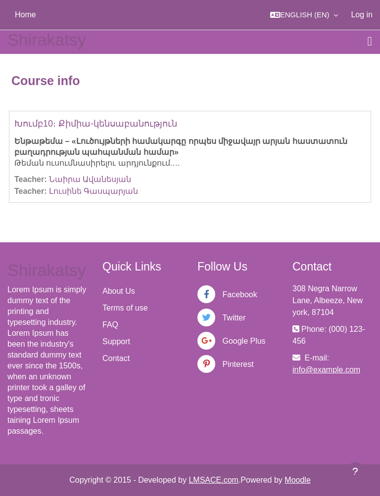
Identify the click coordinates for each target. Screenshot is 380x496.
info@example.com (326, 369)
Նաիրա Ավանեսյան (90, 179)
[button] (304, 15)
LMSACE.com (213, 480)
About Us (118, 291)
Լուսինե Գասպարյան (93, 191)
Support (116, 341)
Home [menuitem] (25, 14)
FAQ (110, 324)
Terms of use (125, 308)
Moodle (297, 480)
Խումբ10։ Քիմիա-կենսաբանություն (95, 124)
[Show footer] (355, 471)
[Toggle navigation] (370, 41)
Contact (116, 358)
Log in (362, 14)
